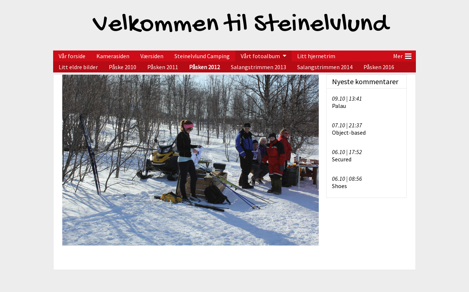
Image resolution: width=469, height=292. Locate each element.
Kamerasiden (112, 56)
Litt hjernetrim (316, 56)
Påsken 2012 (204, 67)
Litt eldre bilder (78, 67)
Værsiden (151, 56)
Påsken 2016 (378, 67)
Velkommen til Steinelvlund (240, 25)
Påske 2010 (122, 67)
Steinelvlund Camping (202, 56)
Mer (402, 55)
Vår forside (72, 56)
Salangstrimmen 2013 (258, 67)
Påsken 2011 (162, 67)
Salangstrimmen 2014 (324, 67)
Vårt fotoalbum (260, 56)
